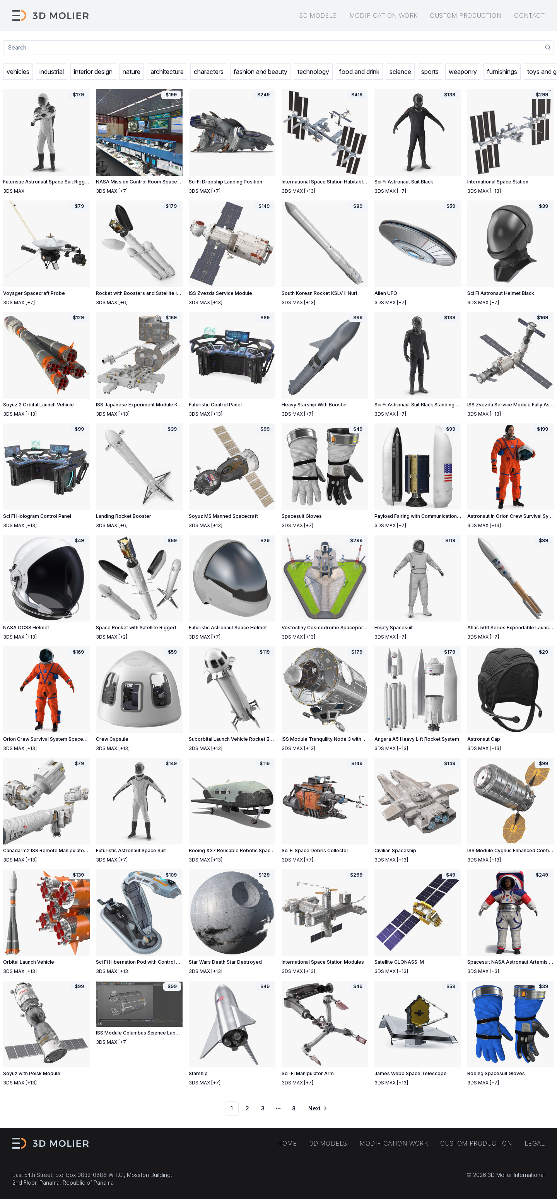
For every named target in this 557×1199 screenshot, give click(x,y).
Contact (529, 15)
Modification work (383, 15)
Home (287, 1143)
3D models (318, 15)
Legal (535, 1143)
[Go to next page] (317, 1108)
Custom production (466, 15)
